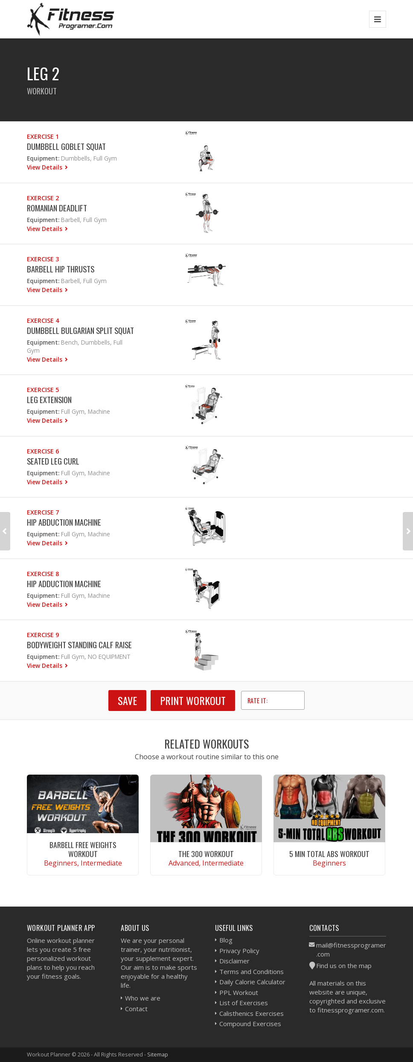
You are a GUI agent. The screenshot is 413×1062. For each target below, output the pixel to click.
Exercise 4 (43, 320)
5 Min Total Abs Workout (329, 853)
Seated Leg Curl (53, 461)
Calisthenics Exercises (251, 1013)
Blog (226, 940)
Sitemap (157, 1054)
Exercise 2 (43, 198)
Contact (136, 1008)
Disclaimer (234, 961)
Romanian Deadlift (57, 208)
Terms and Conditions (251, 971)
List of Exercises (243, 1002)
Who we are (142, 998)
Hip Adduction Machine (64, 583)
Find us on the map (344, 965)
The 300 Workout (206, 853)
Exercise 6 (43, 451)
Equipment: (43, 158)
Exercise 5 (43, 390)
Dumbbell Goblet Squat (66, 146)
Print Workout (193, 700)
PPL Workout (238, 992)
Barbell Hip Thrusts (60, 269)
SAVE (127, 700)
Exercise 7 (43, 512)
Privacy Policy (239, 950)
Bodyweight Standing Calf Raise (79, 644)
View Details (45, 167)
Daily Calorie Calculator (252, 981)
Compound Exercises (250, 1023)
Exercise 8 (43, 574)
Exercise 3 (43, 259)
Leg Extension (49, 399)
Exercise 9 (43, 635)
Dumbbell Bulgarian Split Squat (80, 330)
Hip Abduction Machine (64, 522)
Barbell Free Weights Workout (82, 849)
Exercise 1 (43, 136)
